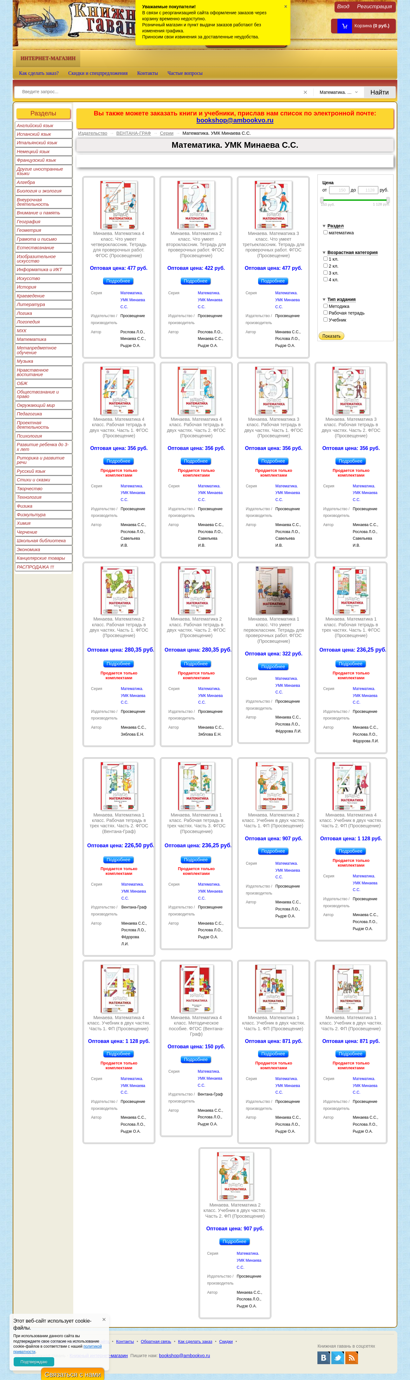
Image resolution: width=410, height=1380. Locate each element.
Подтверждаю (34, 1361)
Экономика (28, 549)
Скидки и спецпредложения (98, 73)
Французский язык (36, 160)
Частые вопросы (185, 73)
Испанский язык (34, 134)
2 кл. (331, 266)
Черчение (27, 532)
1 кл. (331, 259)
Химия (23, 523)
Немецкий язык (33, 151)
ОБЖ (22, 383)
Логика (24, 313)
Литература (31, 304)
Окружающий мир (36, 405)
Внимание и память (38, 212)
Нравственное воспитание (33, 372)
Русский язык (31, 471)
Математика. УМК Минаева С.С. (132, 300)
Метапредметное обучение (36, 350)
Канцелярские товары (41, 558)
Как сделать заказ (195, 1341)
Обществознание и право (38, 394)
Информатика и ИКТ (39, 269)
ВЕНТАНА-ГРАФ (133, 133)
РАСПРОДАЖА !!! (35, 567)
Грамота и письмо (37, 239)
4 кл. (331, 279)
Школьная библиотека (41, 540)
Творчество (29, 488)
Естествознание (35, 247)
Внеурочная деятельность (33, 202)
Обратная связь (156, 1341)
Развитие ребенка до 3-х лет (43, 447)
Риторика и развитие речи (41, 460)
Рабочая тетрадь (344, 313)
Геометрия (29, 230)
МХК (21, 330)
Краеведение (31, 295)
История (26, 287)
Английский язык (35, 125)
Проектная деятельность (33, 425)
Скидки (226, 1341)
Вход (343, 6)
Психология (29, 436)
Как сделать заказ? (39, 73)
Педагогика (29, 413)
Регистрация (374, 6)
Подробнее (118, 280)
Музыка (25, 361)
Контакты (147, 73)
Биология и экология (39, 190)
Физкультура (31, 514)
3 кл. (331, 273)
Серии (166, 133)
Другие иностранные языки (40, 171)
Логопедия (28, 321)
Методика (336, 306)
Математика (31, 339)
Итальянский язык (37, 142)
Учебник (334, 319)
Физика (24, 506)
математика (338, 232)
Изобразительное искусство (36, 259)
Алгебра (26, 182)
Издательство (92, 133)
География (28, 221)
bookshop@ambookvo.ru (235, 120)
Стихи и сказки (33, 479)
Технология (29, 497)
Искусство (28, 278)
